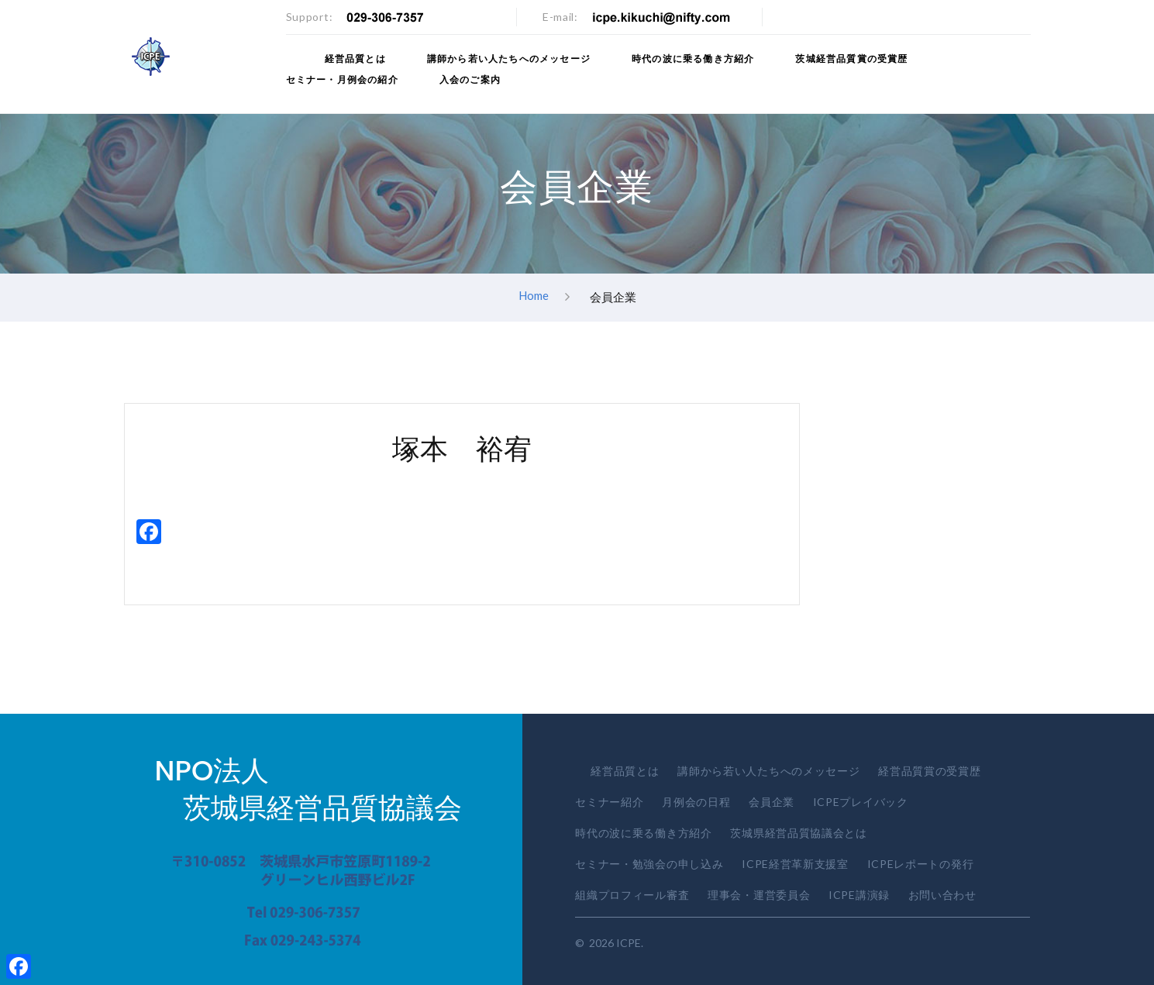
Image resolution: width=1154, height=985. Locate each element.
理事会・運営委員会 (759, 894)
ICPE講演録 (859, 894)
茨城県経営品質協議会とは (798, 832)
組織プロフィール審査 (632, 894)
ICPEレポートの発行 (920, 863)
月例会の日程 (696, 801)
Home (533, 296)
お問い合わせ (942, 894)
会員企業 (771, 801)
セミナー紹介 (609, 801)
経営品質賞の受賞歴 (929, 770)
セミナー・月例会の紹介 (342, 79)
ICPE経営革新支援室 (795, 863)
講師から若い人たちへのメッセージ (509, 58)
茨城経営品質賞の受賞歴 (851, 58)
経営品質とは (355, 58)
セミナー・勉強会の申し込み (649, 863)
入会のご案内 (470, 79)
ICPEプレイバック (860, 801)
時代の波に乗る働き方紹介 (693, 58)
